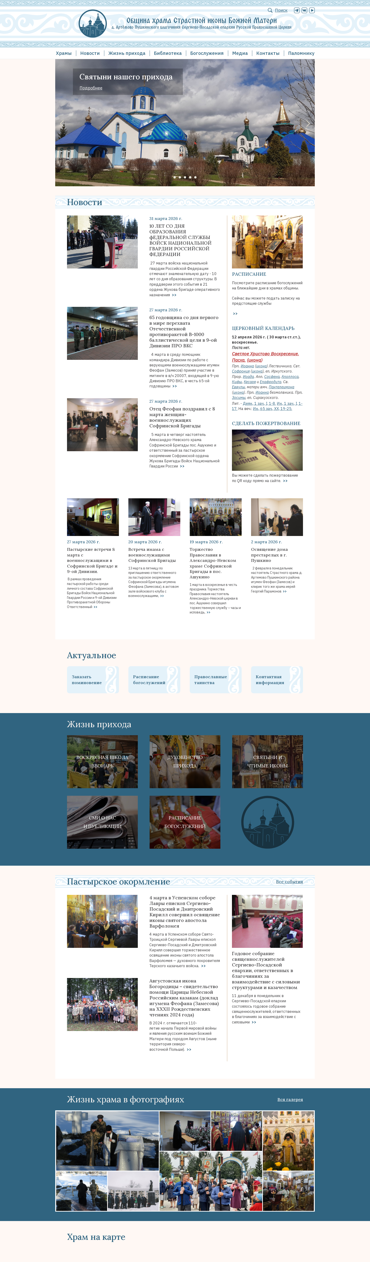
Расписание (249, 274)
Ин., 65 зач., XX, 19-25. (272, 408)
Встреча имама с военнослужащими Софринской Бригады (152, 555)
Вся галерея (290, 1099)
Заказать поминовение (87, 679)
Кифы (237, 381)
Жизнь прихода (126, 53)
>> (174, 294)
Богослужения (207, 53)
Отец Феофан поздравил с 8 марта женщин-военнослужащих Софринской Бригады (182, 417)
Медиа (240, 53)
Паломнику (301, 53)
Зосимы (238, 397)
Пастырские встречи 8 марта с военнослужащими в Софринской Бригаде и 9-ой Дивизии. (92, 560)
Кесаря (250, 381)
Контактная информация (270, 679)
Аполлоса (290, 376)
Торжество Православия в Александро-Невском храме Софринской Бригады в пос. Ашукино (213, 563)
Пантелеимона (281, 387)
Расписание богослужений (149, 679)
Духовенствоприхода (185, 761)
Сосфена (272, 376)
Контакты (268, 53)
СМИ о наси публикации (103, 822)
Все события (289, 881)
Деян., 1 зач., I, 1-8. (259, 403)
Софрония (241, 371)
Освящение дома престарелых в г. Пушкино (269, 555)
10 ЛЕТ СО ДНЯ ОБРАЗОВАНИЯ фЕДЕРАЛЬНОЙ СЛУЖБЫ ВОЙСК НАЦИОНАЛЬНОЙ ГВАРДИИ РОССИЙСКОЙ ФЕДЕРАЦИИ (180, 240)
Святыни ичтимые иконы (267, 761)
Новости (90, 53)
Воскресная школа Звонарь (102, 761)
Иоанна (247, 366)
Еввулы (238, 387)
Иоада (248, 376)
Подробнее (91, 88)
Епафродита (270, 381)
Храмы (64, 53)
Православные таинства (210, 679)
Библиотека (168, 53)
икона (254, 360)
